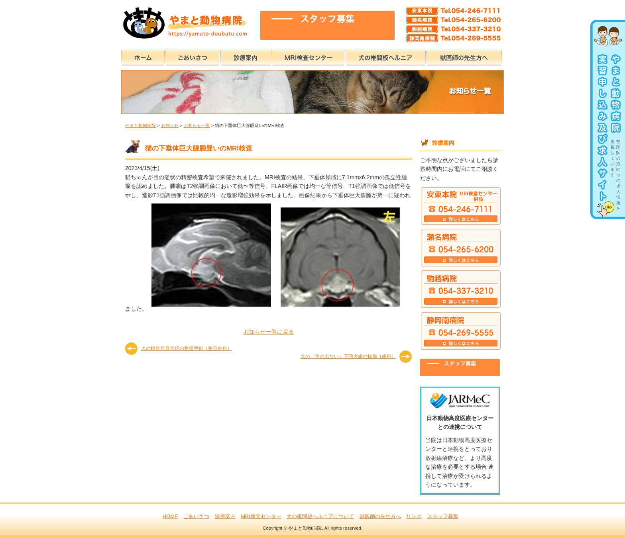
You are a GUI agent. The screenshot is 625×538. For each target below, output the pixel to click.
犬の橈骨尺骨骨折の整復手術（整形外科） (186, 348)
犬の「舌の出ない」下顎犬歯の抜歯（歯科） (348, 356)
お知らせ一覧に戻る (269, 332)
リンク (414, 516)
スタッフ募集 (442, 516)
